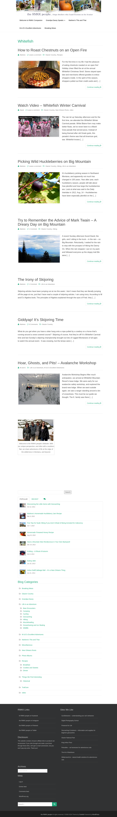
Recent (35, 499)
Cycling (26, 614)
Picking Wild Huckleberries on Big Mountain (54, 161)
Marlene (22, 55)
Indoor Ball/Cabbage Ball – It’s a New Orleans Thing (46, 570)
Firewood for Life (67, 725)
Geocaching (27, 617)
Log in (21, 782)
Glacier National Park (68, 738)
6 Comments (33, 324)
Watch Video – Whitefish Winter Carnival (52, 105)
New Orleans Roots (62, 110)
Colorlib (81, 814)
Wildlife (25, 628)
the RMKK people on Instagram (29, 720)
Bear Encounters (29, 608)
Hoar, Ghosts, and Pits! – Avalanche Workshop (57, 363)
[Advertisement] (35, 472)
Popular (24, 499)
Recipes (60, 55)
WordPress (95, 814)
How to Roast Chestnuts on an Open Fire (52, 50)
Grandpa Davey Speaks (55, 20)
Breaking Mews (50, 28)
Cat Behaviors (66, 716)
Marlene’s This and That (77, 20)
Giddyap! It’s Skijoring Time (41, 320)
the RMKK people (46, 814)
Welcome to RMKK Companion (31, 20)
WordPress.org (23, 796)
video (71, 110)
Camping (26, 611)
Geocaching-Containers (69, 730)
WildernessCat (66, 757)
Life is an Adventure (69, 166)
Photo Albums (27, 656)
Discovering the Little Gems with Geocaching (43, 504)
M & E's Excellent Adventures (54, 368)
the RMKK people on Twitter (28, 730)
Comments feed (24, 791)
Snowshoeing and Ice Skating (34, 625)
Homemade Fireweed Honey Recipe (40, 532)
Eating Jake (31, 561)
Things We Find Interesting (32, 677)
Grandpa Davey (28, 599)
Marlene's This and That (31, 640)
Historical (26, 681)
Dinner (25, 670)
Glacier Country (50, 55)
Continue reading (94, 87)
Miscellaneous (27, 645)
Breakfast (26, 665)
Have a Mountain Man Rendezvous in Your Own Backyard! (48, 542)
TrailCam (25, 687)
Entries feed (23, 786)
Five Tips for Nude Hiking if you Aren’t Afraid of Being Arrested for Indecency (55, 523)
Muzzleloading (28, 622)
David (22, 110)
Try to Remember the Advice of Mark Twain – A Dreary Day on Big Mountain (57, 222)
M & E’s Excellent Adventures (30, 28)
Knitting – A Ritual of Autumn (37, 551)
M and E (23, 368)
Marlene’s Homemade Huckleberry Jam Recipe (44, 513)
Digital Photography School (70, 720)
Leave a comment (35, 55)
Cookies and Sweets (30, 668)
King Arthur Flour (67, 742)
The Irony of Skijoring (35, 279)
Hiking (59, 166)
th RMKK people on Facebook (28, 716)
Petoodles (65, 747)
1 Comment (33, 229)
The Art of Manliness (68, 752)
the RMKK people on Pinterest (28, 725)
